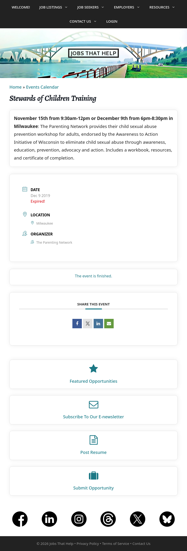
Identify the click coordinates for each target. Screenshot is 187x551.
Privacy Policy (88, 543)
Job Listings (56, 7)
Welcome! (21, 7)
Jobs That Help (93, 53)
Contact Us (86, 21)
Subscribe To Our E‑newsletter (93, 416)
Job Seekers (93, 7)
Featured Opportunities (93, 381)
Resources (165, 7)
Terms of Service (115, 543)
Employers (129, 7)
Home (15, 87)
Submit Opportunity (93, 488)
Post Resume (93, 452)
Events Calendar (42, 87)
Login (111, 21)
